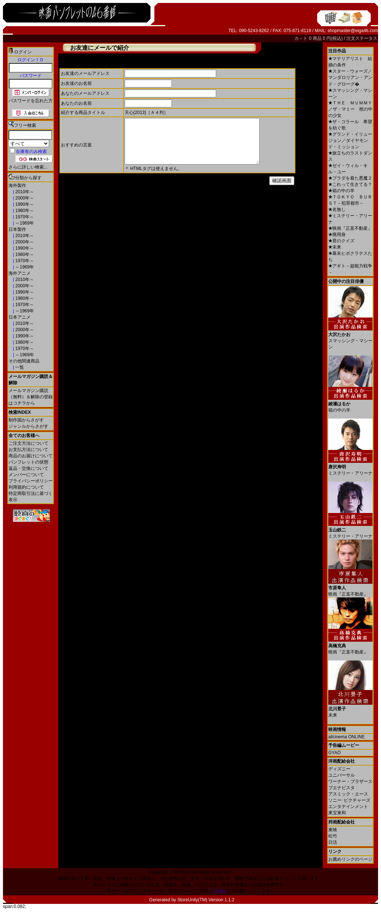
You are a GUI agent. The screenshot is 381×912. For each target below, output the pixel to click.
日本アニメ (19, 317)
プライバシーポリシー (30, 480)
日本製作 (17, 229)
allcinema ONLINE (346, 736)
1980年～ (24, 210)
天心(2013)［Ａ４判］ (147, 112)
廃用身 (337, 234)
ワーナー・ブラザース (350, 781)
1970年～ (24, 216)
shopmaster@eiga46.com (353, 30)
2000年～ (24, 198)
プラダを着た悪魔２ (350, 178)
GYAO (334, 752)
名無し (337, 209)
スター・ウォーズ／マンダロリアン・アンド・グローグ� (350, 78)
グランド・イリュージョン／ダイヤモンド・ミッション (350, 140)
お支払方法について (28, 449)
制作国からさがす (26, 420)
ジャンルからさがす (28, 426)
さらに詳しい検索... (28, 167)
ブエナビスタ (341, 787)
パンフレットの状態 (28, 462)
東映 (332, 829)
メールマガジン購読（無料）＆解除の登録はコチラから (30, 397)
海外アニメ (19, 273)
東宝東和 (337, 812)
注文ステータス (361, 38)
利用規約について (26, 487)
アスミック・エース (348, 794)
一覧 (19, 367)
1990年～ (24, 204)
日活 (332, 842)
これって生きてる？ (350, 184)
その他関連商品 (23, 361)
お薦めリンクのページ (350, 859)
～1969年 (24, 223)
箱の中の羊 (341, 190)
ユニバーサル (341, 775)
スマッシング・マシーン (350, 338)
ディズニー (339, 768)
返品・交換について (28, 468)
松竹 (332, 836)
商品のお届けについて (30, 455)
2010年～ (24, 191)
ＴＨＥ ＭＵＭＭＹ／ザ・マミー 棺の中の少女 (350, 109)
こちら (219, 891)
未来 (334, 247)
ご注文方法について (28, 443)
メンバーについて (26, 474)
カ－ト (301, 38)
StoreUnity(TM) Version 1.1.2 (206, 899)
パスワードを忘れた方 (30, 100)
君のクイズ (341, 240)
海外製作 (17, 185)
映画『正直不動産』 (350, 228)
